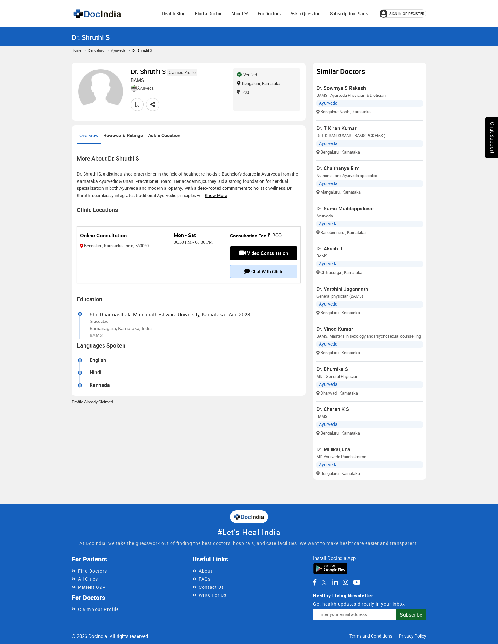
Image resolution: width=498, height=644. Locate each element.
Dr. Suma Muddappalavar (345, 208)
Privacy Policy (412, 636)
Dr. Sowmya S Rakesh (341, 87)
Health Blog (173, 13)
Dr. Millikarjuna (333, 449)
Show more (216, 195)
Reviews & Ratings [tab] (123, 135)
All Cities (88, 579)
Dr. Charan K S (332, 409)
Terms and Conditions (370, 636)
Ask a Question (305, 13)
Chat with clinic (263, 271)
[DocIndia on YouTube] (356, 582)
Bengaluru (96, 50)
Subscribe (411, 614)
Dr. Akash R (329, 248)
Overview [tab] (88, 135)
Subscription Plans (349, 13)
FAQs (205, 579)
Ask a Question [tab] (164, 135)
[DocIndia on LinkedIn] (335, 582)
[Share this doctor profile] (152, 104)
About (239, 13)
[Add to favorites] (137, 104)
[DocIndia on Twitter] (324, 582)
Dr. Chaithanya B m (338, 168)
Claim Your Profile (98, 609)
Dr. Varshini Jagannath (342, 288)
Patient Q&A (92, 587)
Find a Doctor (208, 13)
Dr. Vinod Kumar (334, 328)
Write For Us (212, 595)
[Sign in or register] (403, 13)
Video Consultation (263, 253)
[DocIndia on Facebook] (314, 582)
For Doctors (269, 13)
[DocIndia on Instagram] (345, 582)
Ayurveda (118, 50)
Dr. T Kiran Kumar (336, 128)
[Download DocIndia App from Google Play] (330, 568)
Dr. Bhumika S (332, 369)
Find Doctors (92, 571)
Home (76, 50)
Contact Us (211, 587)
